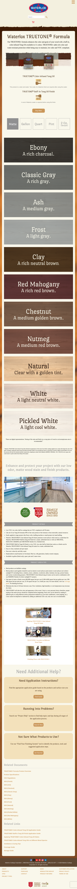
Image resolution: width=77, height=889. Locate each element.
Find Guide (38, 697)
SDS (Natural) (8, 805)
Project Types (7, 876)
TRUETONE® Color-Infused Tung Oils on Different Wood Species (25, 840)
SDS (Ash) (7, 785)
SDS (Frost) (8, 802)
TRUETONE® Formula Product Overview (17, 771)
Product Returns (46, 874)
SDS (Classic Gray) (10, 792)
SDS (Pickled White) (10, 812)
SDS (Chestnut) (9, 788)
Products (5, 871)
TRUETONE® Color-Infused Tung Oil (39, 76)
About (4, 869)
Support (24, 869)
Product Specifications (11, 774)
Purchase (24, 871)
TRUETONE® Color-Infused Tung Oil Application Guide (22, 830)
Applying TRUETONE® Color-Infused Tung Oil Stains (21, 837)
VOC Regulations (9, 778)
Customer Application (66, 869)
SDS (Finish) (8, 781)
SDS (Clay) (7, 795)
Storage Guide (9, 850)
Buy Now (38, 111)
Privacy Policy (64, 871)
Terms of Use (63, 874)
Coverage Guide (9, 847)
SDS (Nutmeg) (8, 809)
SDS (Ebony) (8, 798)
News (42, 869)
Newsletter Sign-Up (47, 871)
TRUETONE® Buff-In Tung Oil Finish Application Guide (22, 833)
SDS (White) (8, 819)
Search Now (38, 725)
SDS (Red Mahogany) (11, 815)
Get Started (38, 753)
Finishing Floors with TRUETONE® (38, 659)
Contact (24, 874)
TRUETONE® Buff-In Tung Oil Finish (38, 91)
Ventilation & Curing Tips (12, 844)
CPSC (3, 874)
